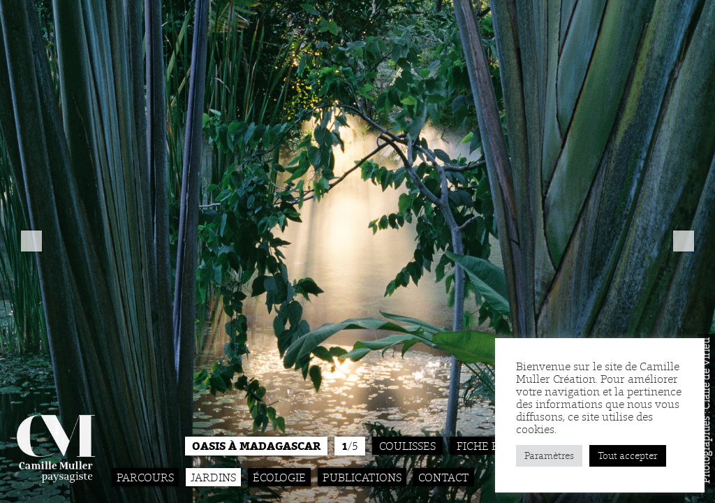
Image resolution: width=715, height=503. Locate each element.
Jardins (213, 477)
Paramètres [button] (549, 456)
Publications (362, 477)
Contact (443, 477)
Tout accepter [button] (628, 456)
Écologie (279, 477)
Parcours (145, 477)
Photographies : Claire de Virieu (706, 410)
